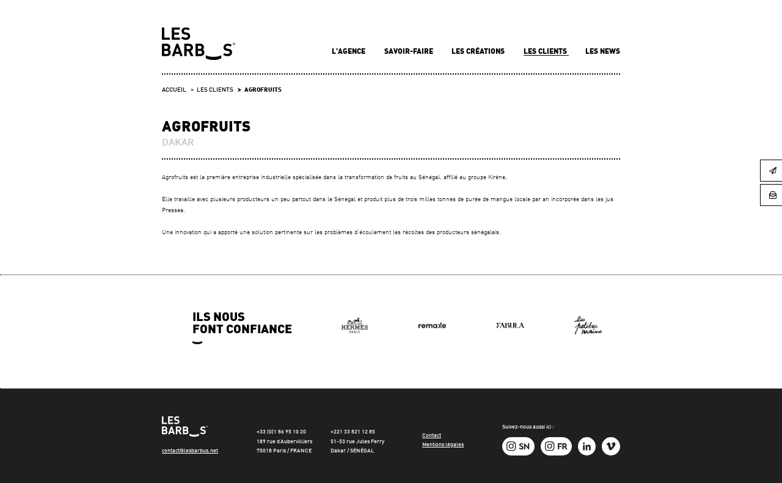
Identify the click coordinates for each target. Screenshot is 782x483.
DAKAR (178, 143)
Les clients (546, 52)
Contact (431, 435)
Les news (602, 52)
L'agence (349, 52)
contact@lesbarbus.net (190, 451)
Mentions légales (443, 445)
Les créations (478, 52)
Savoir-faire (409, 52)
